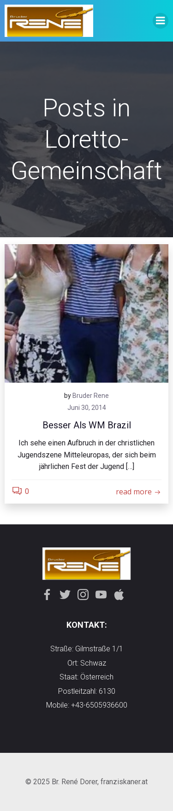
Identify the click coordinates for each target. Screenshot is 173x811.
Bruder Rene (90, 395)
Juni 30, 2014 (86, 407)
